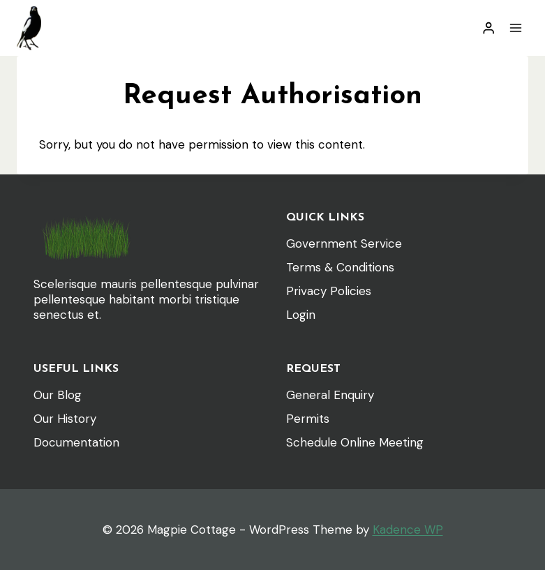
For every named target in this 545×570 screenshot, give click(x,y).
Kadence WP (408, 529)
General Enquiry (330, 395)
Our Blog (57, 395)
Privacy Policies (328, 291)
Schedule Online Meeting (355, 442)
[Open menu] (515, 27)
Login (300, 314)
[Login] (488, 28)
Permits (307, 418)
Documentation (76, 442)
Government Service (344, 243)
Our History (64, 418)
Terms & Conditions (340, 267)
